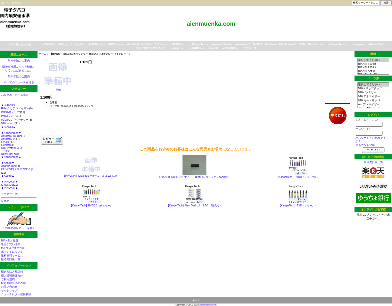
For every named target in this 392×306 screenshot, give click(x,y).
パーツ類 (373, 78)
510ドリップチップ (373, 89)
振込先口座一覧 (10, 259)
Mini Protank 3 (287, 44)
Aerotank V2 (242, 44)
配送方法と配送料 (12, 271)
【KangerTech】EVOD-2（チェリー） (91, 205)
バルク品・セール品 (19, 44)
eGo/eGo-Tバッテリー (139, 44)
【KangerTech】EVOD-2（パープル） (297, 177)
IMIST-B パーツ (96, 44)
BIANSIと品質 (9, 240)
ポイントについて (12, 251)
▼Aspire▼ (358, 44)
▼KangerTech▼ (199, 44)
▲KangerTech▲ (337, 44)
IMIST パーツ (115, 44)
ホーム (5, 3)
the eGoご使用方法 (12, 247)
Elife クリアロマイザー (72, 44)
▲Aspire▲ (177, 48)
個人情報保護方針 (12, 275)
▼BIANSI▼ (49, 44)
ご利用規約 (8, 279)
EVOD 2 (257, 44)
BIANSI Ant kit (373, 71)
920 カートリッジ (373, 101)
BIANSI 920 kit (373, 67)
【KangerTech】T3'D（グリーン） (297, 205)
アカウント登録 (365, 145)
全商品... (6, 200)
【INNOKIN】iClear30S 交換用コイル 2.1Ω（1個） (91, 175)
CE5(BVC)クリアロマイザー (152, 48)
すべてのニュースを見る (19, 82)
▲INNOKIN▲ (230, 48)
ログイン (17, 3)
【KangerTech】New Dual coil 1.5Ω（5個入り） (194, 205)
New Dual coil (316, 44)
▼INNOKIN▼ (197, 48)
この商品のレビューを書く (18, 226)
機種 (373, 54)
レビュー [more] (18, 207)
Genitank (270, 44)
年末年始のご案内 (19, 60)
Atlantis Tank (376, 44)
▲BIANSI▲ (177, 44)
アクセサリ (250, 48)
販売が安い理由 (10, 244)
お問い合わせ (9, 286)
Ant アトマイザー (373, 105)
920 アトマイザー (373, 97)
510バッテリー (373, 93)
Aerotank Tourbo (222, 44)
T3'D (302, 44)
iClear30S (214, 48)
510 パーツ (161, 44)
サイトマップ (9, 290)
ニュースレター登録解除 (16, 294)
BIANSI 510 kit (373, 64)
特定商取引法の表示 (13, 282)
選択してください (373, 60)
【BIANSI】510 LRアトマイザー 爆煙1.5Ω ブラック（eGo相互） (194, 177)
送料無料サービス (12, 255)
